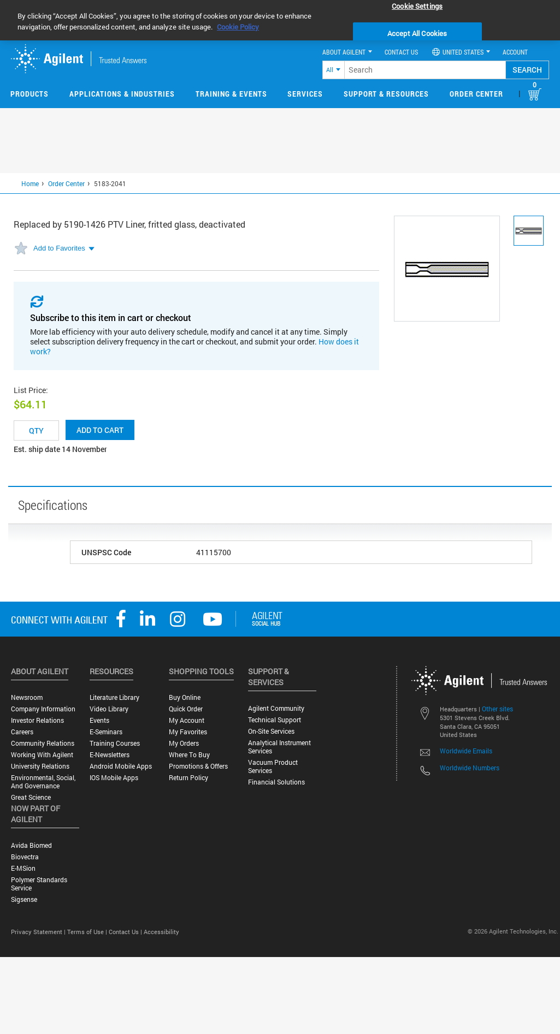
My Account (186, 720)
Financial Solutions (276, 782)
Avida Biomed (31, 845)
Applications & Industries (122, 93)
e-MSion (23, 868)
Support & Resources (386, 93)
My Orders (184, 743)
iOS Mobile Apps (114, 778)
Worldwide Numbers (469, 767)
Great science (31, 797)
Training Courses (115, 743)
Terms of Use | (88, 932)
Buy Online (185, 697)
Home (30, 183)
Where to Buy (189, 755)
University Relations (40, 766)
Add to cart (99, 430)
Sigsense (24, 899)
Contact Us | (126, 932)
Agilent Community (276, 708)
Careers (22, 732)
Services (305, 93)
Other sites (497, 708)
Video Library (109, 709)
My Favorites (188, 732)
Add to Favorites (59, 248)
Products (29, 93)
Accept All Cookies (417, 33)
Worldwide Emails (466, 750)
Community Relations (42, 743)
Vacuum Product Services (273, 766)
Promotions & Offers (198, 766)
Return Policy (188, 778)
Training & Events (231, 93)
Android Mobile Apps (121, 766)
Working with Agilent (42, 755)
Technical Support (274, 720)
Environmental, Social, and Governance (43, 782)
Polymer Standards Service (39, 884)
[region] (280, 20)
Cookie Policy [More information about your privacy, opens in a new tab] (238, 27)
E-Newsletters (109, 755)
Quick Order (186, 709)
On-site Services (271, 731)
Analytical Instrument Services (279, 747)
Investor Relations (37, 720)
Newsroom (27, 697)
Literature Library (114, 697)
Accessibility (161, 932)
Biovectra (25, 857)
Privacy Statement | (39, 932)
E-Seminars (106, 732)
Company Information (43, 709)
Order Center (476, 93)
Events (99, 720)
